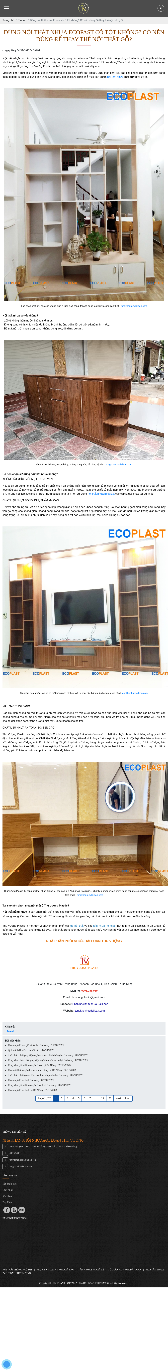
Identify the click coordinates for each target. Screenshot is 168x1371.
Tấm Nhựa (7, 1190)
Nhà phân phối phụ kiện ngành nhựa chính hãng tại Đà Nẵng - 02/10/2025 (48, 1055)
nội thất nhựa (115, 76)
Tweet (10, 1031)
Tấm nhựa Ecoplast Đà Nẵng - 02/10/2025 (31, 1080)
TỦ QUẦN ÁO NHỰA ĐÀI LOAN (124, 1269)
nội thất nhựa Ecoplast (101, 493)
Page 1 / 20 (44, 1098)
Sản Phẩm (7, 1196)
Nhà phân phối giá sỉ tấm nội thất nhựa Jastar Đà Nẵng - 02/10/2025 (45, 1075)
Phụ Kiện (7, 1202)
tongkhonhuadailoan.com (134, 306)
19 (102, 1098)
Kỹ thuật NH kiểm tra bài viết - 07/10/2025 (31, 1050)
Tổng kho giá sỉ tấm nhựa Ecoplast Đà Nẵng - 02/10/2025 (39, 1085)
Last (127, 1098)
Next (118, 1098)
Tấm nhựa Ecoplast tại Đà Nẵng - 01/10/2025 (32, 1090)
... (96, 1098)
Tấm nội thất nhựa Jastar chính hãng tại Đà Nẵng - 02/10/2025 (42, 1070)
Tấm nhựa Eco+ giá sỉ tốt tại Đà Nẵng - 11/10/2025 (36, 1045)
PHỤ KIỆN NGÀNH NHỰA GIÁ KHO (55, 1269)
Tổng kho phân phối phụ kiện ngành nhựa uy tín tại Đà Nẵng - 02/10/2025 (48, 1060)
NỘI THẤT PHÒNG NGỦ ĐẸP (17, 1269)
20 (109, 1098)
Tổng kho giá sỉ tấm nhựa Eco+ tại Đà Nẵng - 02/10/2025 (39, 1065)
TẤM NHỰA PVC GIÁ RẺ (91, 1269)
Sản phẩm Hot (9, 1184)
